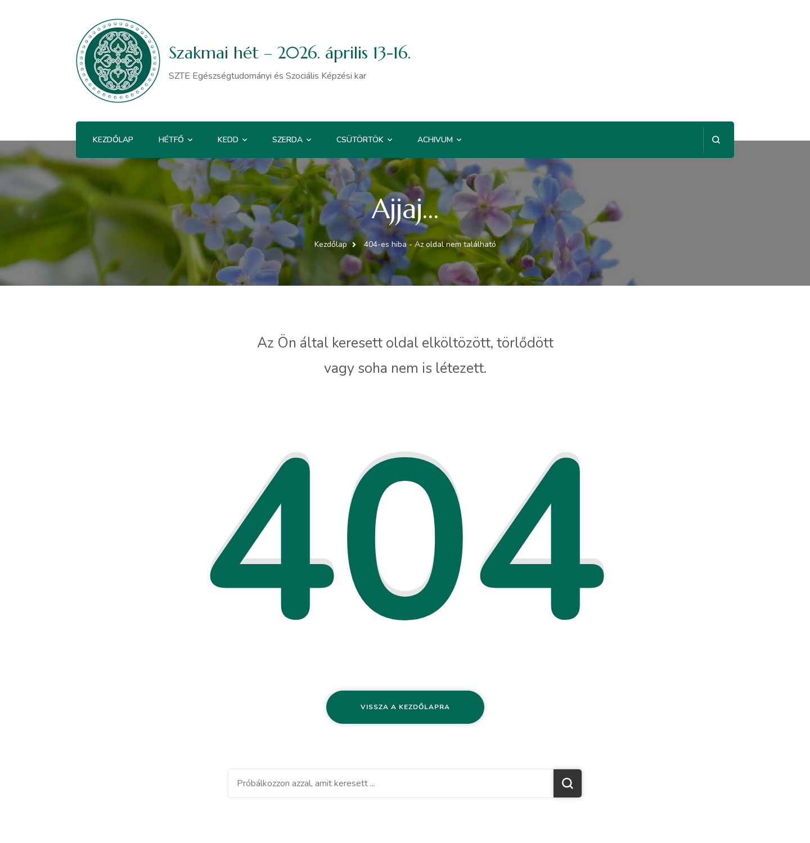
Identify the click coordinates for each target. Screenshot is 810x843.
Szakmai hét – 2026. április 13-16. (290, 52)
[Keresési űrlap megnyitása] (715, 139)
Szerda (287, 139)
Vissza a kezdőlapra (405, 706)
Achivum (435, 139)
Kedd (228, 139)
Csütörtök (360, 139)
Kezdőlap (113, 139)
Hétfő (171, 139)
